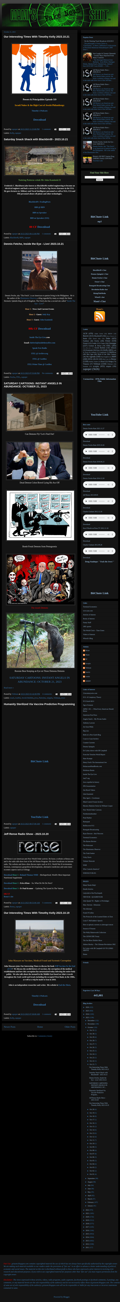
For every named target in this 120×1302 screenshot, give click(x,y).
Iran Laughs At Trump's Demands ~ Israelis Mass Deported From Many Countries (104, 56)
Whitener (110, 364)
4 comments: (47, 694)
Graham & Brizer (95, 346)
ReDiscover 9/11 (88, 826)
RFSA (90, 359)
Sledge (110, 361)
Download (39, 119)
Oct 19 (92, 1113)
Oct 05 (92, 1161)
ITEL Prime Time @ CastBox (39, 364)
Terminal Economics (90, 607)
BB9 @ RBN (39, 207)
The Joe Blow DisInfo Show (92, 940)
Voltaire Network (89, 861)
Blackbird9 (14, 238)
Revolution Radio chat (100, 289)
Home (40, 1027)
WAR (85, 865)
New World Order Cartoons (92, 810)
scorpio (96, 366)
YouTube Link (39, 816)
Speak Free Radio (39, 348)
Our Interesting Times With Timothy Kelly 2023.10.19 (36, 912)
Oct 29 (92, 1037)
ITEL (18, 377)
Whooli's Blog (88, 638)
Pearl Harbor (87, 818)
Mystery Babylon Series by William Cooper (98, 806)
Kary (98, 350)
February (91, 1202)
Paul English (105, 357)
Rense (12, 907)
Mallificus (112, 352)
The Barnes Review (89, 841)
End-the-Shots (64, 985)
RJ (97, 359)
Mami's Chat (100, 301)
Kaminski (89, 350)
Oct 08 (92, 1150)
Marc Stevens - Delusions (91, 905)
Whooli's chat (100, 297)
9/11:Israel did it (88, 701)
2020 (88, 1217)
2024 (88, 1014)
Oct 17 (92, 1120)
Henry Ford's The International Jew (95, 762)
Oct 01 (92, 1174)
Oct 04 (92, 1164)
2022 (88, 1210)
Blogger (66, 1297)
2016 (88, 1230)
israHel (18, 698)
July (89, 1185)
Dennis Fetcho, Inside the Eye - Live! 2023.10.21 (34, 243)
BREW (110, 334)
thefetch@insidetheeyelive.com (42, 343)
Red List (105, 359)
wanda (87, 676)
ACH (85, 333)
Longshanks (103, 352)
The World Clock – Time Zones (93, 630)
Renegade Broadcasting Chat (99, 286)
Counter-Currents (89, 743)
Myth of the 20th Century (107, 354)
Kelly (12, 133)
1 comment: (46, 129)
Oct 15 (92, 1126)
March (90, 1199)
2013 (88, 1241)
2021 (88, 1213)
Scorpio (88, 663)
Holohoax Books (88, 770)
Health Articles (88, 889)
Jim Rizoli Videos (89, 790)
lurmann (85, 366)
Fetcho (12, 377)
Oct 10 (92, 1143)
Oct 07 (92, 1154)
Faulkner (86, 341)
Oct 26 (92, 1047)
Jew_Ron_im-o (87, 348)
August (90, 1182)
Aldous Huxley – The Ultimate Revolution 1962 (99, 944)
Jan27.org (86, 778)
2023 (88, 1017)
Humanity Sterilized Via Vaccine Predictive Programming (39, 704)
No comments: (48, 373)
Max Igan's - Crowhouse (91, 798)
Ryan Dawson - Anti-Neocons (93, 834)
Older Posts (70, 1027)
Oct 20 (92, 1109)
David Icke (97, 338)
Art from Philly (88, 727)
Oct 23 (92, 1058)
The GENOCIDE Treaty (91, 936)
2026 (88, 1007)
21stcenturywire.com (90, 693)
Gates (103, 343)
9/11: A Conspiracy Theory (92, 697)
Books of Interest (89, 619)
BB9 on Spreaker (40, 213)
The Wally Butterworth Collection (94, 932)
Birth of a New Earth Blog (92, 735)
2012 (88, 1244)
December (91, 1020)
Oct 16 (92, 1123)
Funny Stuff (87, 622)
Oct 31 (92, 1030)
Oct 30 (92, 1034)
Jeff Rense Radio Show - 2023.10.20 (26, 833)
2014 (88, 1237)
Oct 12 (92, 1137)
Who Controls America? (91, 869)
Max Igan (90, 354)
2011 (87, 1247)
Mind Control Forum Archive (93, 802)
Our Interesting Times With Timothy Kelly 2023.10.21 (36, 36)
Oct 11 (92, 1140)
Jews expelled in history (91, 782)
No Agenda (90, 356)
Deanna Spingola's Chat (99, 274)
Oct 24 (92, 1054)
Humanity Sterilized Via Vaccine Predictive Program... (97, 1093)
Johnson (113, 348)
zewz (63, 698)
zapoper (15, 129)
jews (36, 698)
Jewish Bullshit (27, 698)
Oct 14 (92, 1130)
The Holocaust (88, 845)
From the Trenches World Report (94, 754)
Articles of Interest (89, 615)
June (89, 1189)
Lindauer (93, 352)
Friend (85, 343)
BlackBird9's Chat (99, 270)
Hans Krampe (87, 758)
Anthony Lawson (89, 723)
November (91, 1024)
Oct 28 (92, 1040)
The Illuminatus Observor (91, 849)
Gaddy (94, 343)
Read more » (9, 688)
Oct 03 (92, 1167)
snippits (50, 698)
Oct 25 (92, 1051)
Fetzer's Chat (99, 282)
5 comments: (47, 903)
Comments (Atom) (45, 1036)
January (90, 1206)
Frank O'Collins (88, 913)
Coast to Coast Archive (91, 739)
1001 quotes (87, 626)
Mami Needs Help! (89, 885)
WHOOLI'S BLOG (89, 873)
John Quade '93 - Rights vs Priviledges (96, 901)
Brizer (87, 650)
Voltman (15, 694)
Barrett (86, 336)
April (90, 1195)
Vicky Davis (87, 857)
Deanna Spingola (89, 747)
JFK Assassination (89, 786)
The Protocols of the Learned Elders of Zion (98, 917)
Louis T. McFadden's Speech (92, 921)
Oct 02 (92, 1171)
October (90, 1027)
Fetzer (107, 341)
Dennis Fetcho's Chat (99, 278)
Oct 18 (92, 1116)
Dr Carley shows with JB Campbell (95, 751)
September (91, 1178)
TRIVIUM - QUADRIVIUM (93, 897)
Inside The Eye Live (38, 337)
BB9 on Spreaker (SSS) (39, 218)
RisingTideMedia (99, 293)
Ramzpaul (86, 822)
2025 (88, 1011)
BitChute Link (40, 761)
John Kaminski (46, 320)
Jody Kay (46, 314)
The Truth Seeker (89, 853)
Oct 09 (92, 1147)
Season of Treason (89, 929)
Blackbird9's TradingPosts (39, 202)
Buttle (85, 338)
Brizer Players (110, 336)
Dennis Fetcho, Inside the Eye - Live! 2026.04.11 (103, 143)
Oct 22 (92, 1061)
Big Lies (86, 731)
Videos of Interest (89, 634)
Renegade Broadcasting (91, 830)
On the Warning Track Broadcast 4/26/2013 (99, 41)
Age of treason (88, 705)
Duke (108, 338)
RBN (21, 238)
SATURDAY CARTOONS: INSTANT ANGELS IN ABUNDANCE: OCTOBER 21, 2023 (33, 385)
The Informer (87, 909)
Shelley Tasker (93, 361)
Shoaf (103, 361)
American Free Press (90, 715)
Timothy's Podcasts (40, 111)
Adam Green (98, 334)
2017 (88, 1227)
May (89, 1192)
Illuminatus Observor (28, 298)
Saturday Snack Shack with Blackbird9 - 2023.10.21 (36, 139)
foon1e (87, 672)
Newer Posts (9, 1027)
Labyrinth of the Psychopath (92, 893)
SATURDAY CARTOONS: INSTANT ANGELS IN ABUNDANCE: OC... (98, 1085)
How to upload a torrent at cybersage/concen (98, 925)
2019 (88, 1220)
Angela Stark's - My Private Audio (94, 719)
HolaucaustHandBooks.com (92, 766)
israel (12, 698)
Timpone (86, 364)
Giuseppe (112, 343)
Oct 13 (92, 1133)
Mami (87, 655)
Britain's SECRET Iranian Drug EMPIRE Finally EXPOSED (103, 157)
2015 (88, 1234)
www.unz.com (88, 611)
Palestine (42, 698)
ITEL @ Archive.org (39, 353)
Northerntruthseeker (90, 814)
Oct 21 (92, 1064)
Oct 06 (92, 1157)
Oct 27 (92, 1044)
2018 (88, 1224)
